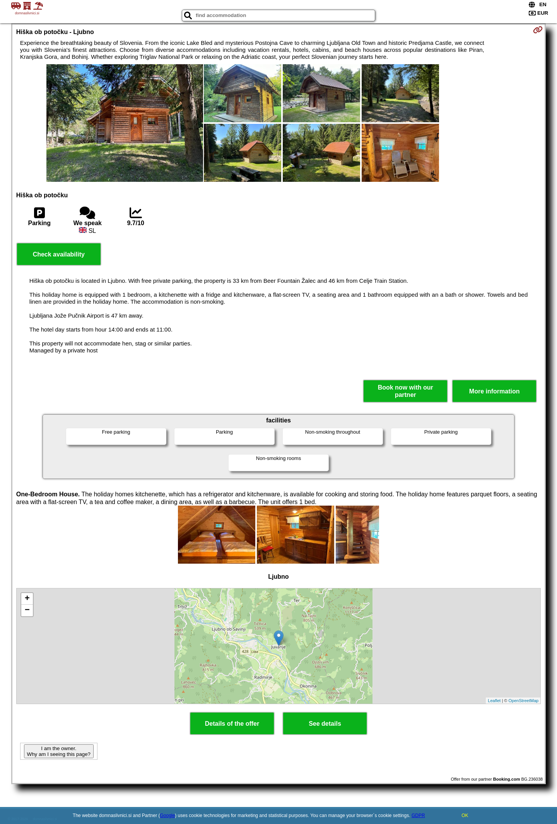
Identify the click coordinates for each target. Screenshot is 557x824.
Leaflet (494, 700)
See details (325, 723)
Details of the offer (232, 723)
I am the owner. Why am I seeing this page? (59, 751)
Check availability (59, 254)
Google (167, 815)
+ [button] (27, 599)
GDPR (418, 815)
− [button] (27, 610)
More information (494, 391)
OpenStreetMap (524, 700)
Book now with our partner (405, 391)
